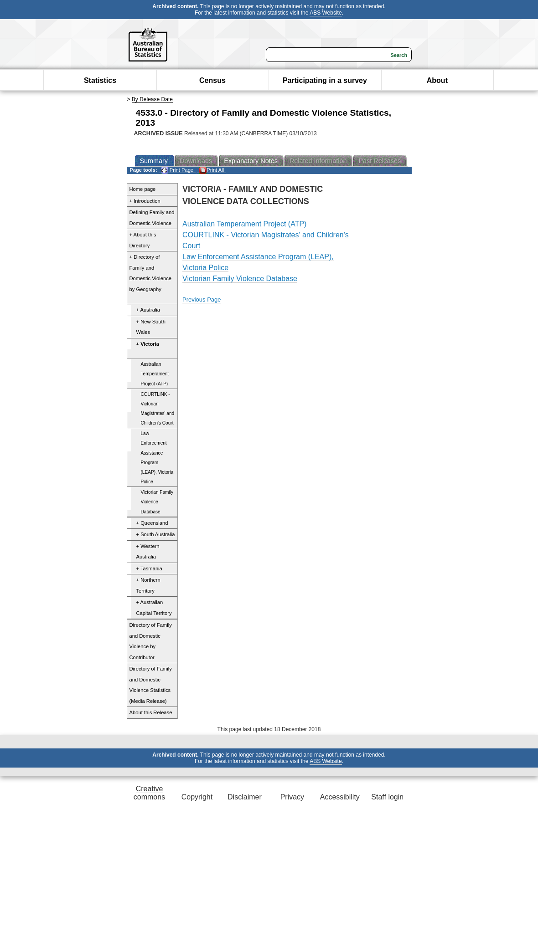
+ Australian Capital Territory (154, 607)
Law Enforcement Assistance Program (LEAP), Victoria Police (157, 457)
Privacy (292, 797)
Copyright (196, 797)
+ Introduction (144, 201)
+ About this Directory (142, 240)
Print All (211, 170)
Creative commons (149, 793)
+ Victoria (147, 344)
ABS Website (325, 13)
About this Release (150, 712)
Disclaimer (245, 797)
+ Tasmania (149, 568)
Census (212, 80)
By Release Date (152, 99)
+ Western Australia (148, 551)
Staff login (387, 797)
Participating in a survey (325, 80)
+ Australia (148, 309)
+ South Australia (155, 534)
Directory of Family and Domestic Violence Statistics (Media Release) (150, 685)
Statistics (100, 80)
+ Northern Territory (148, 585)
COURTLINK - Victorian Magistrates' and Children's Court (158, 408)
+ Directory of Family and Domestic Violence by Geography (150, 273)
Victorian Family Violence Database (157, 502)
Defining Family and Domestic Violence (152, 218)
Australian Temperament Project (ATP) (155, 374)
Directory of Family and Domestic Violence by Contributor (150, 641)
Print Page (177, 170)
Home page (142, 189)
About (437, 80)
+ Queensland (152, 523)
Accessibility (340, 797)
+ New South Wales (151, 327)
